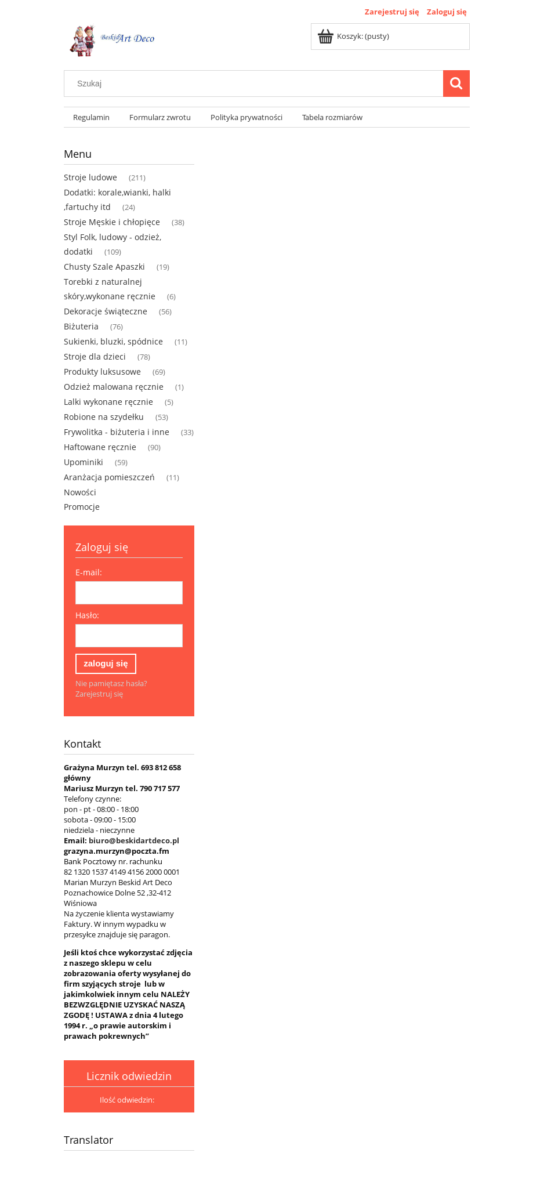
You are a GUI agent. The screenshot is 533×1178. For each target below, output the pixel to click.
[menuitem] (92, 117)
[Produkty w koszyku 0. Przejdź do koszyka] (354, 36)
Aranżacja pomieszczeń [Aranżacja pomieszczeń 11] (109, 477)
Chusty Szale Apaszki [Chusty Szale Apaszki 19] (104, 266)
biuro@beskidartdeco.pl (134, 840)
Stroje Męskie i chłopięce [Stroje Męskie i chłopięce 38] (112, 221)
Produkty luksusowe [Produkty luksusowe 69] (102, 371)
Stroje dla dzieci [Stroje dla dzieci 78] (95, 356)
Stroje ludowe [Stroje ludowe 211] (90, 177)
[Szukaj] (456, 83)
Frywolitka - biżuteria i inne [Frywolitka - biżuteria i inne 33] (116, 431)
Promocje (82, 506)
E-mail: (88, 572)
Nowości (80, 492)
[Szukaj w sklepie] (255, 83)
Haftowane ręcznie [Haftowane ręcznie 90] (100, 446)
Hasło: (87, 615)
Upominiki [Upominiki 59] (83, 461)
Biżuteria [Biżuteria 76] (81, 326)
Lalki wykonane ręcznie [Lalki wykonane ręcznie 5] (108, 401)
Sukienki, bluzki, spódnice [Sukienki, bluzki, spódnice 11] (113, 341)
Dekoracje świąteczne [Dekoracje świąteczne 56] (105, 311)
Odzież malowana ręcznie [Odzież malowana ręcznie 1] (114, 386)
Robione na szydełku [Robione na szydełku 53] (104, 416)
